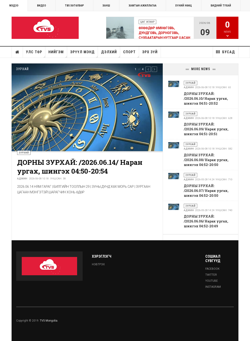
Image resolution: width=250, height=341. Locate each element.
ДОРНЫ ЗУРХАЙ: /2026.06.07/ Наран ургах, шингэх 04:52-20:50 (206, 191)
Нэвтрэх (98, 264)
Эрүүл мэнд (84, 54)
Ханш (106, 5)
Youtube (211, 280)
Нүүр (17, 52)
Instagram (213, 286)
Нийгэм (57, 54)
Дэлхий (110, 54)
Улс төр (35, 54)
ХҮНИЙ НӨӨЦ (183, 5)
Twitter (211, 274)
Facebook (212, 268)
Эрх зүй (150, 52)
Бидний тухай (221, 5)
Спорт (131, 54)
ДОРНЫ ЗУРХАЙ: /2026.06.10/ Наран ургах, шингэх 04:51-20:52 (206, 98)
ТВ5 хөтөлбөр (74, 5)
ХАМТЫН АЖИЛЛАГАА (142, 5)
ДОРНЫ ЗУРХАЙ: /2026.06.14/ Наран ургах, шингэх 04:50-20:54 (79, 166)
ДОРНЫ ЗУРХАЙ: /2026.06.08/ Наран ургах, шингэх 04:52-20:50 (206, 160)
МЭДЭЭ (13, 5)
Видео (41, 5)
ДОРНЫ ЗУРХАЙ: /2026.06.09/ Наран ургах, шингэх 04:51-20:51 (206, 129)
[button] (148, 69)
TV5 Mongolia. (49, 320)
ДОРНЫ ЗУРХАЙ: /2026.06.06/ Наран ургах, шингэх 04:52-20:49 (206, 221)
